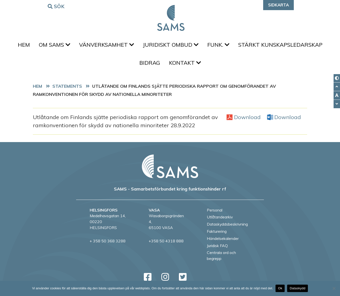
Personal (214, 210)
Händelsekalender (223, 238)
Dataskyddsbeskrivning (227, 224)
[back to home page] (170, 166)
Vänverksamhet (106, 44)
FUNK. (218, 44)
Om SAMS (54, 44)
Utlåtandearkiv (220, 216)
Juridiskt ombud (170, 44)
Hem (24, 44)
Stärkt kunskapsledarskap (280, 44)
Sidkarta (278, 4)
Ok (280, 288)
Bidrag (149, 62)
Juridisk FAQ (217, 245)
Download (247, 117)
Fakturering (217, 231)
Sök (57, 6)
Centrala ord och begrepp (221, 255)
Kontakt (185, 62)
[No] (333, 288)
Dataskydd (297, 288)
